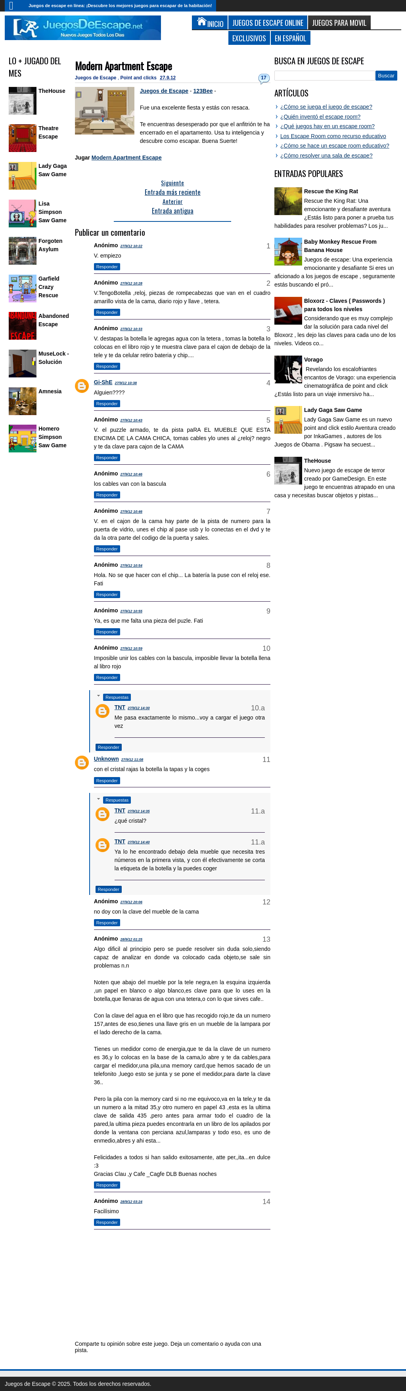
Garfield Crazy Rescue (48, 286)
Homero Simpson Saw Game (52, 436)
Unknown (106, 759)
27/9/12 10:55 (131, 611)
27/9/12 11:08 (132, 760)
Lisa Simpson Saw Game (52, 211)
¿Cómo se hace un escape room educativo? (334, 145)
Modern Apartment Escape (123, 65)
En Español (290, 38)
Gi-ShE (103, 382)
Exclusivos (249, 38)
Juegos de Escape (96, 78)
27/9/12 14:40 (139, 842)
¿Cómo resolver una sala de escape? (326, 155)
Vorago (313, 359)
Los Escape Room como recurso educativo (333, 136)
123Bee (203, 91)
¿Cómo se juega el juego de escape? (326, 107)
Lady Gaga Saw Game (333, 410)
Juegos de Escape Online (267, 22)
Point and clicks (139, 78)
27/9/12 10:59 (131, 648)
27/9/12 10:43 (131, 420)
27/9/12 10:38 (126, 383)
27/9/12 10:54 (131, 566)
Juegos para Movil (339, 22)
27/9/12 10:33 (131, 329)
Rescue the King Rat (331, 191)
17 (263, 78)
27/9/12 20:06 (131, 902)
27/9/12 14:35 (139, 811)
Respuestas (116, 697)
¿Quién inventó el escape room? (320, 117)
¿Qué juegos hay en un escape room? (327, 126)
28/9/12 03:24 (131, 1202)
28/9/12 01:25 (131, 939)
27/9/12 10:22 (131, 246)
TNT (120, 707)
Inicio (15, 6)
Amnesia (49, 391)
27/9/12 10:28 (131, 283)
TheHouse (51, 91)
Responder (107, 266)
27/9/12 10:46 (131, 474)
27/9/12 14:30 (139, 708)
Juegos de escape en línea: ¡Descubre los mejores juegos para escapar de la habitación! (120, 5)
